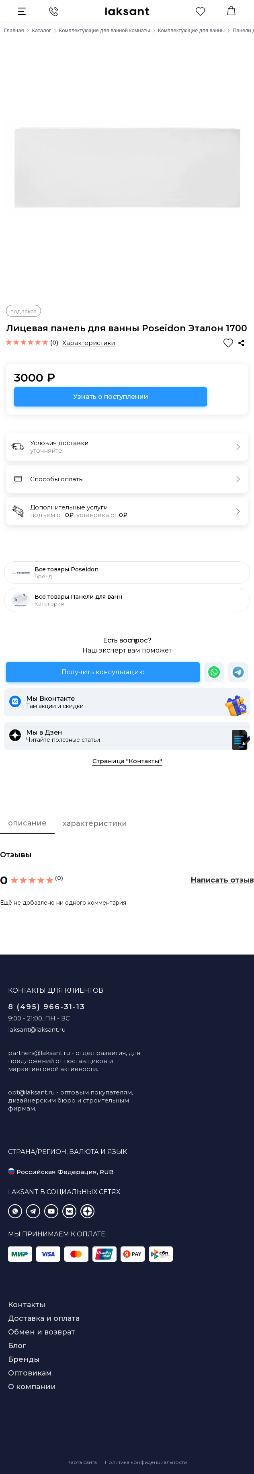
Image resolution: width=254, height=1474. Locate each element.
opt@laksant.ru (31, 1092)
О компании (32, 1386)
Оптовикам (30, 1373)
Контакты (26, 1304)
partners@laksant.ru (39, 1053)
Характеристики (88, 343)
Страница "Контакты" (127, 761)
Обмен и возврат (41, 1332)
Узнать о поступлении (110, 396)
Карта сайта (82, 1462)
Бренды (24, 1359)
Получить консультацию (103, 672)
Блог (17, 1345)
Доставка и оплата (44, 1318)
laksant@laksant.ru (37, 1029)
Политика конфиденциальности (146, 1462)
